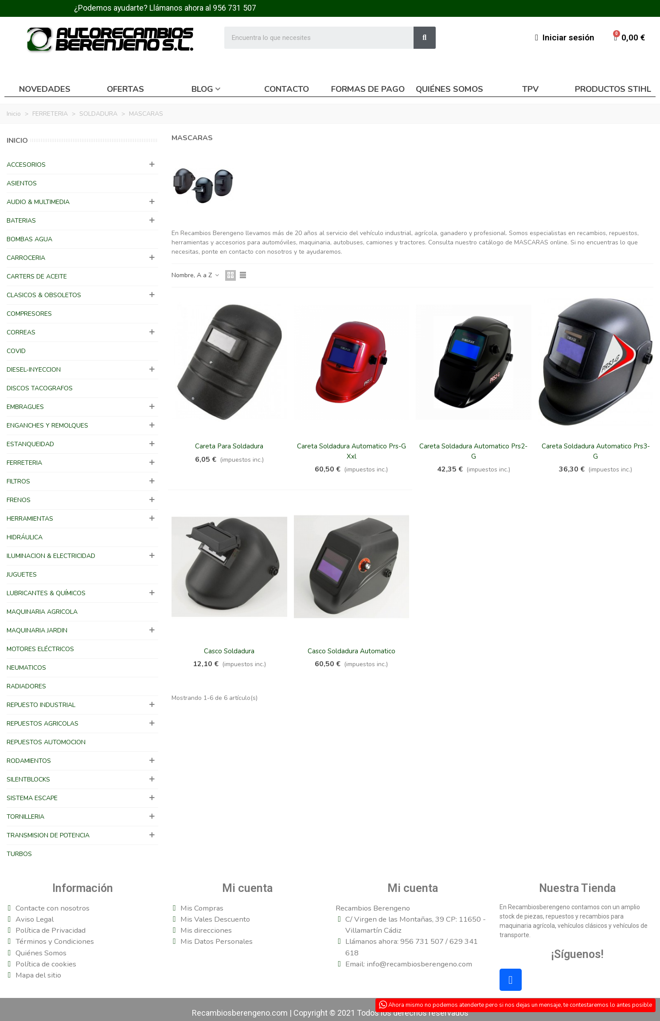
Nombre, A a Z (196, 275)
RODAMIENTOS (29, 761)
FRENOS (19, 500)
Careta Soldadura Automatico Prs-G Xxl (351, 451)
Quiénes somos (449, 89)
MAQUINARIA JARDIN (37, 630)
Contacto (286, 89)
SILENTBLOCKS (28, 779)
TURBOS (19, 854)
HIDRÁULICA (25, 537)
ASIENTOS (22, 183)
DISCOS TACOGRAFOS (40, 388)
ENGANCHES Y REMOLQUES (47, 425)
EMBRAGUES (25, 407)
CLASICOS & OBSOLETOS (44, 295)
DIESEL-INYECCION (34, 369)
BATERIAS (21, 220)
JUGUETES (22, 574)
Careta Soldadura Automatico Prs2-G (473, 451)
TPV (530, 89)
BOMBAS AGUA (29, 239)
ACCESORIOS (26, 165)
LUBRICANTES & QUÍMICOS (46, 593)
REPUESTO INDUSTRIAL (41, 705)
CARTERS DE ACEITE (37, 276)
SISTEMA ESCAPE (32, 798)
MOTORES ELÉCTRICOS (40, 649)
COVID (16, 351)
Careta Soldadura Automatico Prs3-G (596, 451)
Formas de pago (368, 89)
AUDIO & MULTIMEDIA (38, 202)
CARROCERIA (26, 258)
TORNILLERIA (25, 817)
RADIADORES (26, 686)
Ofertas (125, 89)
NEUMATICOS (26, 668)
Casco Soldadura (229, 651)
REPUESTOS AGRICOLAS (42, 723)
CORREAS (21, 332)
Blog (202, 89)
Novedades (44, 89)
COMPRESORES (29, 314)
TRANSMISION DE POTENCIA (48, 835)
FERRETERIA (24, 463)
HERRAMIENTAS (30, 518)
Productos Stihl (613, 89)
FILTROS (18, 481)
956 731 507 (234, 8)
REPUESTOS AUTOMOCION (46, 742)
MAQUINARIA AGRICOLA (42, 612)
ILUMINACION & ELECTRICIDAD (51, 556)
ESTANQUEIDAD (30, 444)
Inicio (17, 140)
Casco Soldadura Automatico (351, 651)
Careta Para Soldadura (229, 446)
